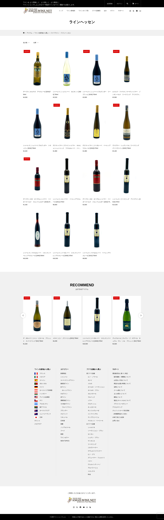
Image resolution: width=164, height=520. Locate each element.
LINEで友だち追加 (118, 417)
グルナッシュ (92, 404)
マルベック (91, 397)
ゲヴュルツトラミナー (95, 451)
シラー (90, 400)
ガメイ (90, 380)
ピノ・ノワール (93, 377)
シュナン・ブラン (93, 437)
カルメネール (92, 393)
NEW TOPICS (65, 441)
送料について (118, 387)
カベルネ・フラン (93, 390)
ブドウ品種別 (96, 10)
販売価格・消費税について (122, 377)
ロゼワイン (64, 393)
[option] (37, 320)
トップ (61, 10)
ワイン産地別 (71, 10)
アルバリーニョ (93, 468)
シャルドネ (91, 427)
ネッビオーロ (92, 407)
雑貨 (62, 434)
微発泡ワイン (65, 383)
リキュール (64, 417)
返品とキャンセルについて (122, 400)
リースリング (92, 444)
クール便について (119, 390)
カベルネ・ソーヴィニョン (96, 387)
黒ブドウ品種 (90, 373)
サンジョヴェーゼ (93, 410)
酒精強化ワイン (65, 400)
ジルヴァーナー (93, 447)
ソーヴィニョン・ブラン (95, 430)
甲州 (89, 474)
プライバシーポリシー (121, 404)
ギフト (112, 10)
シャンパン (64, 377)
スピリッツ (64, 414)
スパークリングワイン (68, 380)
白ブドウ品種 (90, 424)
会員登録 (109, 3)
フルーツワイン (67, 407)
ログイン (119, 3)
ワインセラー (65, 437)
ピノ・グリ (91, 454)
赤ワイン (63, 397)
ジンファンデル (93, 414)
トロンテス (91, 471)
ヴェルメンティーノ (94, 464)
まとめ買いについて (120, 393)
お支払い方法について (121, 380)
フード (63, 430)
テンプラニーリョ (93, 417)
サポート (121, 10)
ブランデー (64, 410)
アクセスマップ (117, 407)
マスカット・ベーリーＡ (95, 420)
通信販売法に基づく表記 (120, 373)
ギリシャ (37, 420)
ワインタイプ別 (83, 10)
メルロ (90, 383)
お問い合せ (115, 420)
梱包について (118, 397)
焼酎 (62, 424)
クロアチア (37, 424)
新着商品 (63, 373)
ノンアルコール (65, 427)
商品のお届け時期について (122, 383)
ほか (105, 10)
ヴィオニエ (91, 441)
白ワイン (63, 387)
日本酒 (63, 420)
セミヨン (90, 434)
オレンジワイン (67, 390)
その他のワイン (65, 404)
